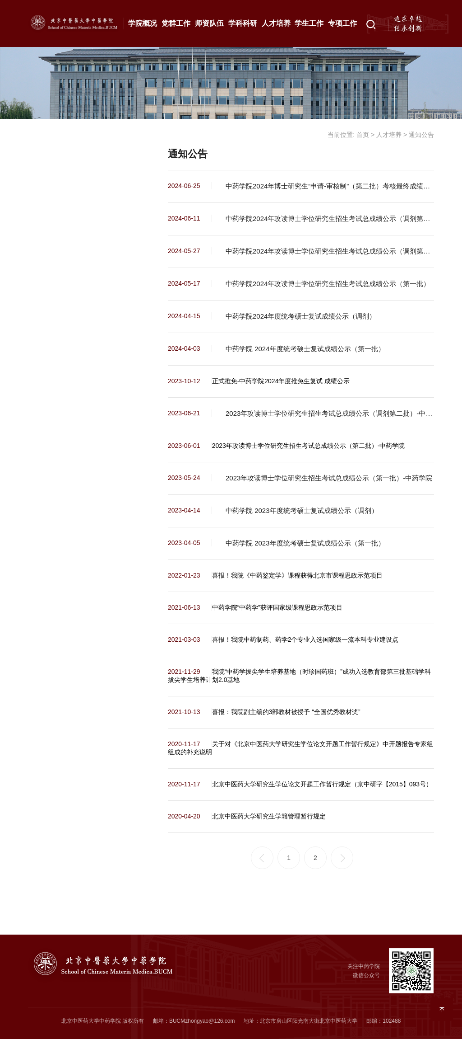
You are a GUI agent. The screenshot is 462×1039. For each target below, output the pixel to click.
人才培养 (276, 23)
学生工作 (309, 23)
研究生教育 (60, 219)
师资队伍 (209, 23)
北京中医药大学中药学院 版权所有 (102, 1021)
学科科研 (242, 23)
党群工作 (176, 23)
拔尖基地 (56, 307)
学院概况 (142, 23)
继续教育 (56, 278)
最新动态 (56, 160)
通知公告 (56, 131)
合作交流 (56, 249)
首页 (362, 134)
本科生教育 (60, 190)
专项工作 (342, 23)
